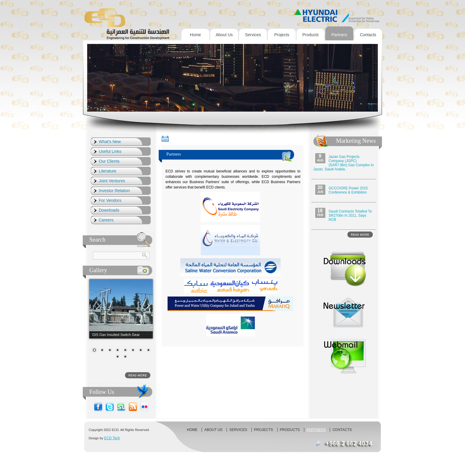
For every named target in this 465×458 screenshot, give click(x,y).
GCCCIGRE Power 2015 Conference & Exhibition (348, 190)
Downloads (109, 210)
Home (195, 34)
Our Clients (109, 161)
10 (125, 357)
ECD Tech (112, 438)
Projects (281, 34)
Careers (106, 220)
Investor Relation (114, 190)
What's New (110, 141)
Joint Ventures (112, 180)
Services (253, 34)
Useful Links (110, 151)
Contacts (368, 34)
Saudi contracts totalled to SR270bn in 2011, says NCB (350, 215)
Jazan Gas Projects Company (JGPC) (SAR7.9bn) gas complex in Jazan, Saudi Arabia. (343, 163)
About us (224, 34)
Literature (107, 171)
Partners (339, 34)
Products (310, 34)
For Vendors (110, 200)
